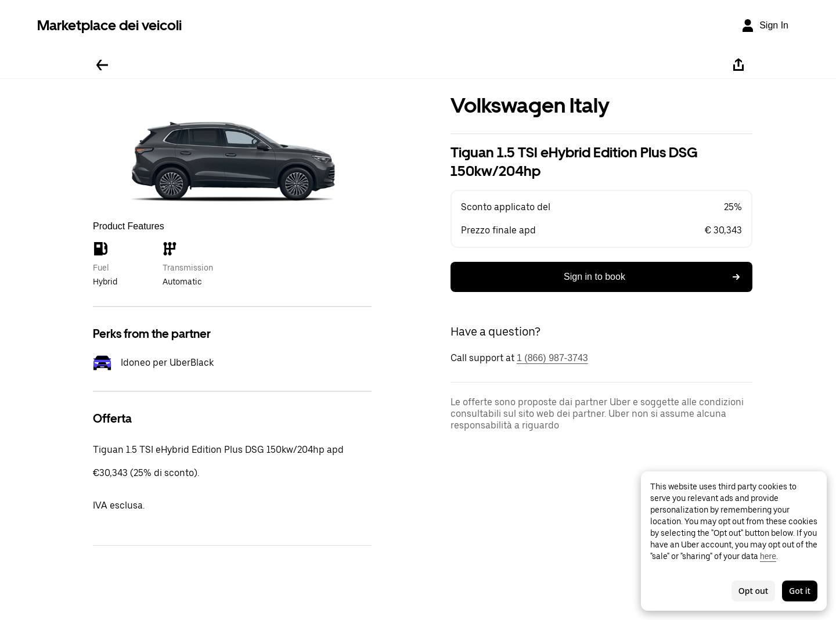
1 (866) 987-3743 (552, 358)
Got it (799, 590)
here (768, 556)
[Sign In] (764, 25)
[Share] (738, 65)
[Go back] (102, 65)
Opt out (753, 590)
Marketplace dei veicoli (109, 25)
